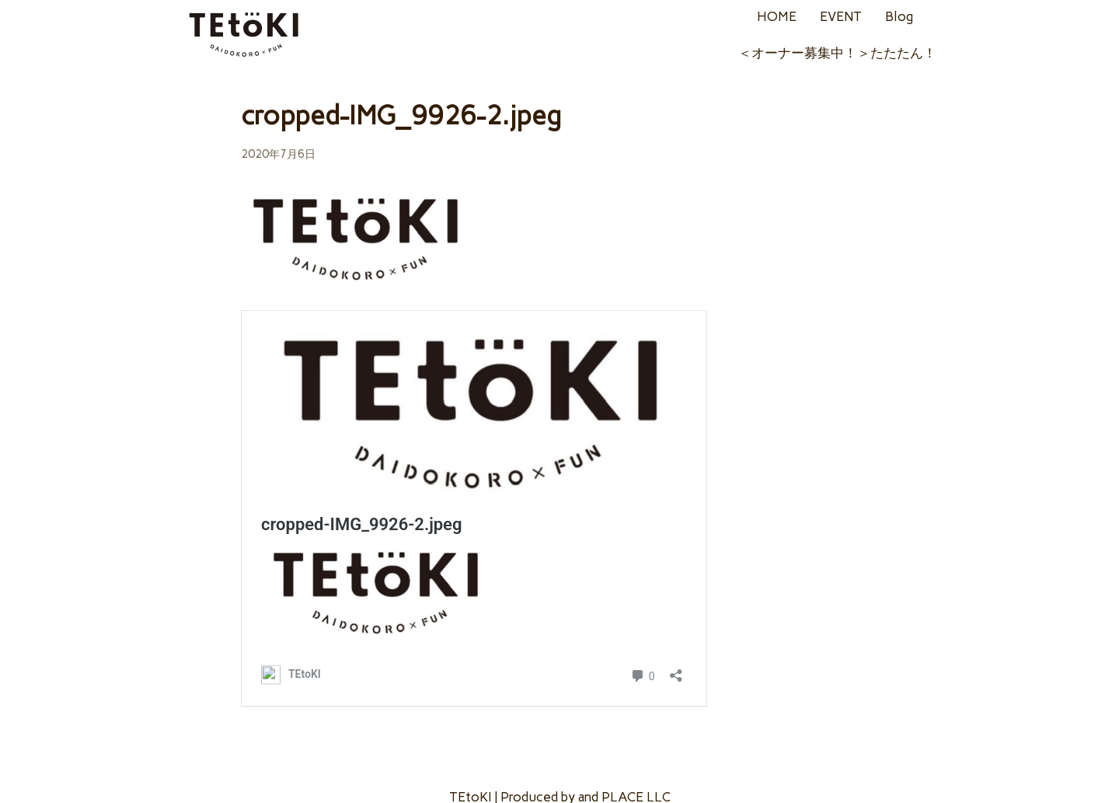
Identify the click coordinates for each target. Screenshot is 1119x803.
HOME (777, 16)
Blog (899, 16)
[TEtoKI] (245, 34)
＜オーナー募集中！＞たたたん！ (837, 53)
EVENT (841, 16)
